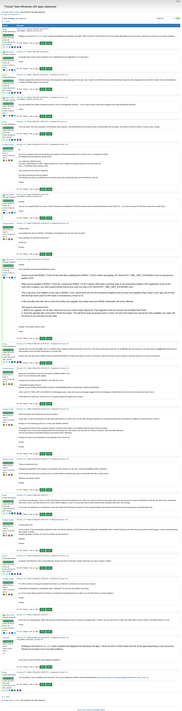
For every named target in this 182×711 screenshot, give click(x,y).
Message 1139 (21, 344)
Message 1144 (21, 519)
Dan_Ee (38, 36)
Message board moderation (10, 14)
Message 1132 (21, 97)
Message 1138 (21, 259)
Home (79, 710)
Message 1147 (21, 615)
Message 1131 (21, 74)
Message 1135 (21, 144)
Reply (42, 43)
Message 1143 (21, 495)
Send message (8, 35)
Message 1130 (21, 52)
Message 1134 (21, 121)
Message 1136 (21, 194)
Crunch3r (6, 638)
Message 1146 (21, 578)
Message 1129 (21, 29)
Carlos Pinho (9, 52)
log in (178, 1)
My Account (87, 710)
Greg (4, 29)
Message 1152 (21, 672)
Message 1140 (21, 368)
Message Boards (99, 710)
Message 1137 (21, 223)
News (17, 12)
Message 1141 (21, 409)
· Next (7, 21)
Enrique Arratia (8, 145)
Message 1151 (21, 637)
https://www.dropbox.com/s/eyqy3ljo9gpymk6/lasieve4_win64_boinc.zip (123, 677)
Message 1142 (21, 459)
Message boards (8, 12)
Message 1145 (21, 556)
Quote (49, 43)
